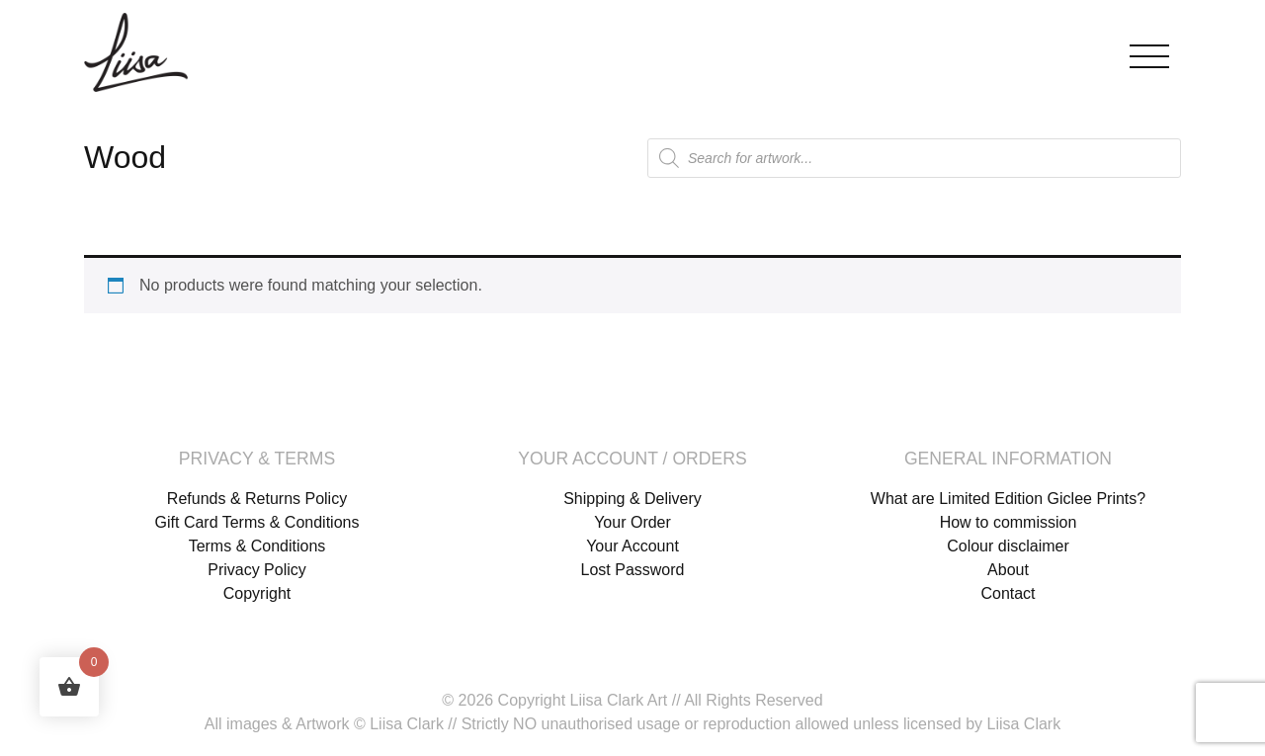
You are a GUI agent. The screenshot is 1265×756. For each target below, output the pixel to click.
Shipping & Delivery (632, 498)
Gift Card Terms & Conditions (257, 522)
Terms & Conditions (257, 546)
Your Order (632, 522)
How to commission (1008, 522)
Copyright (257, 593)
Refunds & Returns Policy (257, 498)
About (1008, 569)
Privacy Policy (257, 569)
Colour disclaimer (1008, 546)
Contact (1007, 593)
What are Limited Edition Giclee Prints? (1008, 498)
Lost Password (633, 569)
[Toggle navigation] (1149, 52)
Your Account (632, 546)
